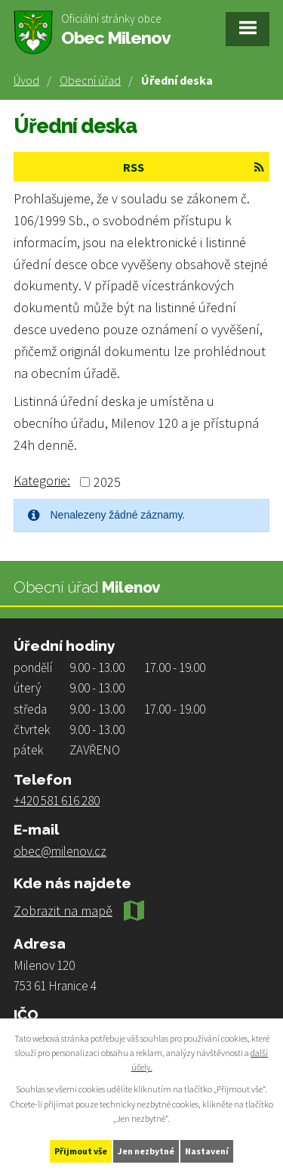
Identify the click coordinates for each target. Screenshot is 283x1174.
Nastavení (207, 1151)
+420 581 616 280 (57, 800)
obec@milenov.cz (60, 851)
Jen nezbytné (146, 1151)
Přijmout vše (80, 1151)
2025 (107, 482)
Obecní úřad (90, 80)
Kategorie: (42, 480)
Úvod (26, 80)
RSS (193, 167)
